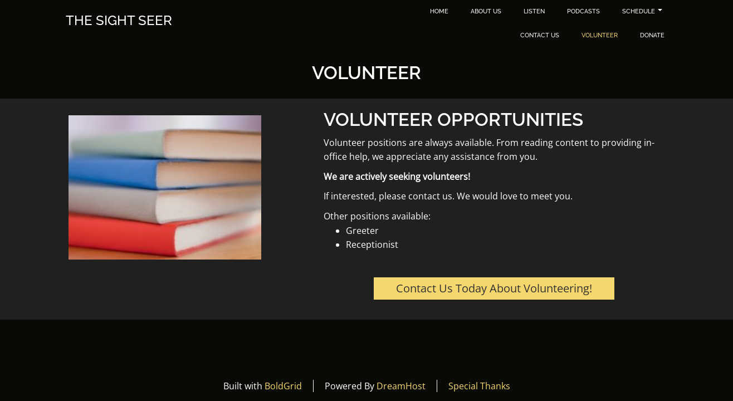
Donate (652, 35)
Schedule (642, 11)
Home (439, 11)
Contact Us (539, 35)
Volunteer (599, 35)
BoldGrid (283, 386)
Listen (534, 11)
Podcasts (583, 11)
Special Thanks (479, 386)
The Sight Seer (119, 20)
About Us (486, 11)
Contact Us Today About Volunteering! (494, 288)
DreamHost (401, 386)
